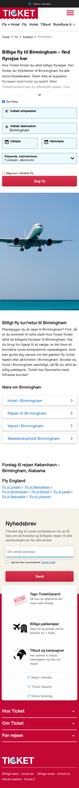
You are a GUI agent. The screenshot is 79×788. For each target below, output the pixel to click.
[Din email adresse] (39, 552)
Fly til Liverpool (40, 496)
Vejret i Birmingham (25, 426)
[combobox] (42, 114)
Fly (24, 24)
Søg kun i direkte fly (18, 173)
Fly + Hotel (10, 24)
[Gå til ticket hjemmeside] (19, 12)
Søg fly (39, 181)
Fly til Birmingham (14, 491)
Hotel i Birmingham (25, 400)
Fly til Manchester (37, 487)
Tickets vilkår (48, 562)
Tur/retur (10, 101)
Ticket (6, 36)
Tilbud (45, 24)
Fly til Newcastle (13, 496)
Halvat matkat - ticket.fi (18, 779)
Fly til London (11, 487)
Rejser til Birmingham (27, 413)
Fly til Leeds (62, 491)
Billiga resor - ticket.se (17, 773)
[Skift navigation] (70, 12)
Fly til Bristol (40, 491)
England (28, 36)
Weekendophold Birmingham (34, 438)
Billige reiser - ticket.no (53, 773)
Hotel (33, 24)
